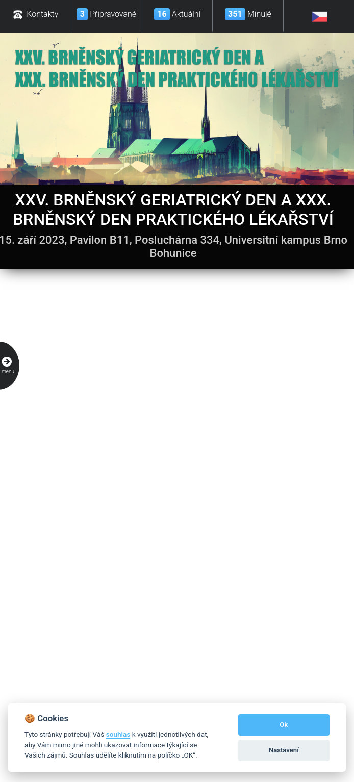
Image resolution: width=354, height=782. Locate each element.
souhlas (118, 734)
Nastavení (284, 750)
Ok (284, 724)
